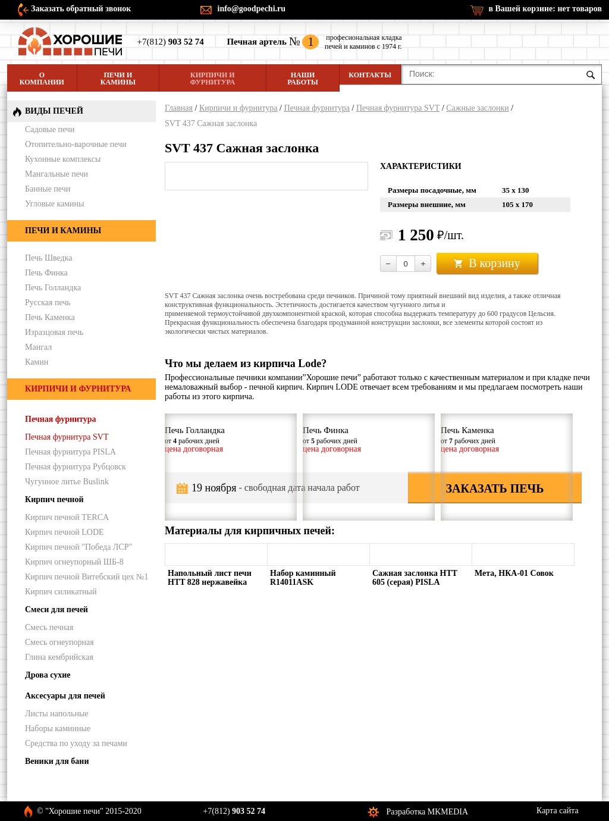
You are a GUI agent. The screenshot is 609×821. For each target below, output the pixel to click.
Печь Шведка (49, 257)
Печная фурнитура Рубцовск (75, 466)
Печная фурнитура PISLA (70, 451)
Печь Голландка (53, 287)
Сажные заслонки (477, 108)
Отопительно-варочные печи (76, 144)
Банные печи (47, 188)
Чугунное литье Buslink (67, 481)
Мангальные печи (56, 174)
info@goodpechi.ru (252, 8)
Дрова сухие (47, 674)
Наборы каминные (57, 728)
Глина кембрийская (59, 657)
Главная (179, 108)
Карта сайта (557, 810)
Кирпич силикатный (61, 591)
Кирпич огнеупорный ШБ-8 (74, 561)
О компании (42, 78)
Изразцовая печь (54, 332)
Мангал (38, 347)
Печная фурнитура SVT (398, 108)
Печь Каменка (50, 317)
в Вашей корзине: (545, 8)
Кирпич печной (54, 499)
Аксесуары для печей (65, 695)
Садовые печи (49, 129)
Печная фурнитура (317, 108)
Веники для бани (57, 761)
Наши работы (302, 78)
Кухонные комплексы (63, 159)
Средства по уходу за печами (76, 743)
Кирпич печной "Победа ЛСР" (78, 547)
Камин (36, 362)
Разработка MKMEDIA (428, 811)
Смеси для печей (56, 609)
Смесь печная (49, 627)
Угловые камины (54, 203)
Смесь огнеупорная (59, 642)
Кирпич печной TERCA (67, 517)
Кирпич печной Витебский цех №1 (86, 576)
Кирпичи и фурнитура (212, 78)
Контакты (370, 75)
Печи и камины (118, 78)
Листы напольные (57, 713)
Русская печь (48, 302)
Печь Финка (46, 272)
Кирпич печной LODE (64, 532)
